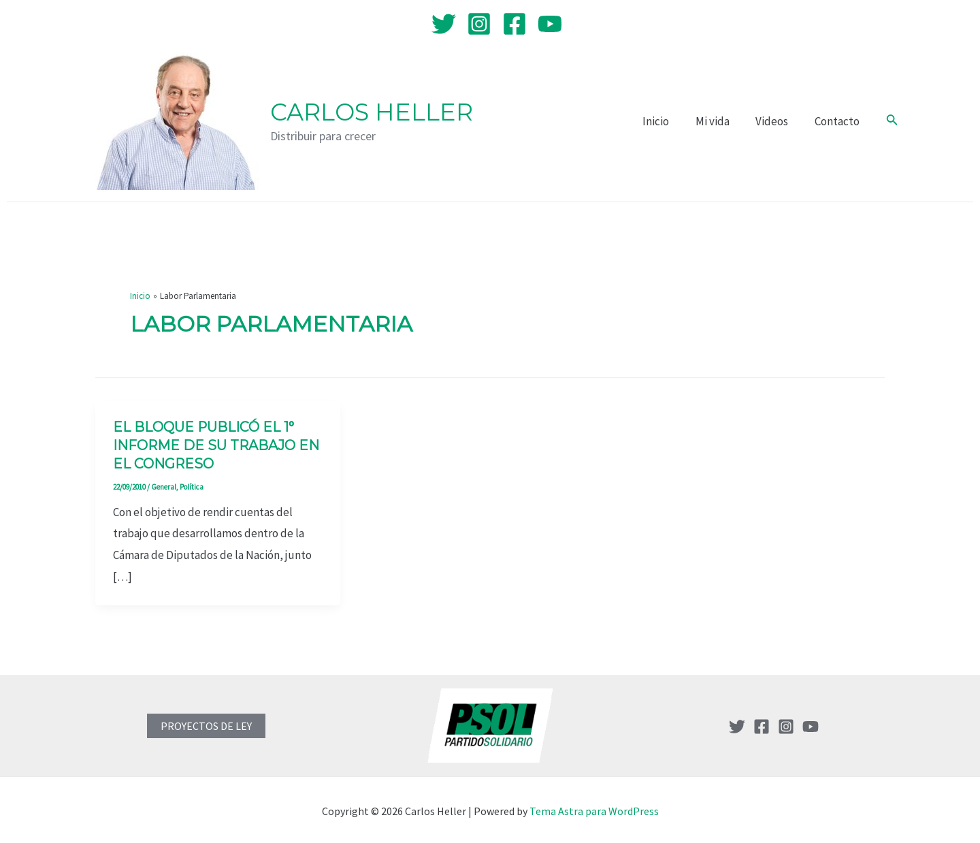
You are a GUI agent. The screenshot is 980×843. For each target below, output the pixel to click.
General (163, 484)
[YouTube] (550, 23)
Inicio (666, 121)
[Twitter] (443, 23)
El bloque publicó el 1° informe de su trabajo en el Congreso (217, 445)
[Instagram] (479, 23)
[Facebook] (514, 23)
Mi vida (720, 121)
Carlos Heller (371, 112)
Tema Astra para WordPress (594, 808)
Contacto (838, 121)
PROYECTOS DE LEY (206, 723)
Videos (776, 121)
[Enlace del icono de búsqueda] (892, 121)
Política (191, 484)
